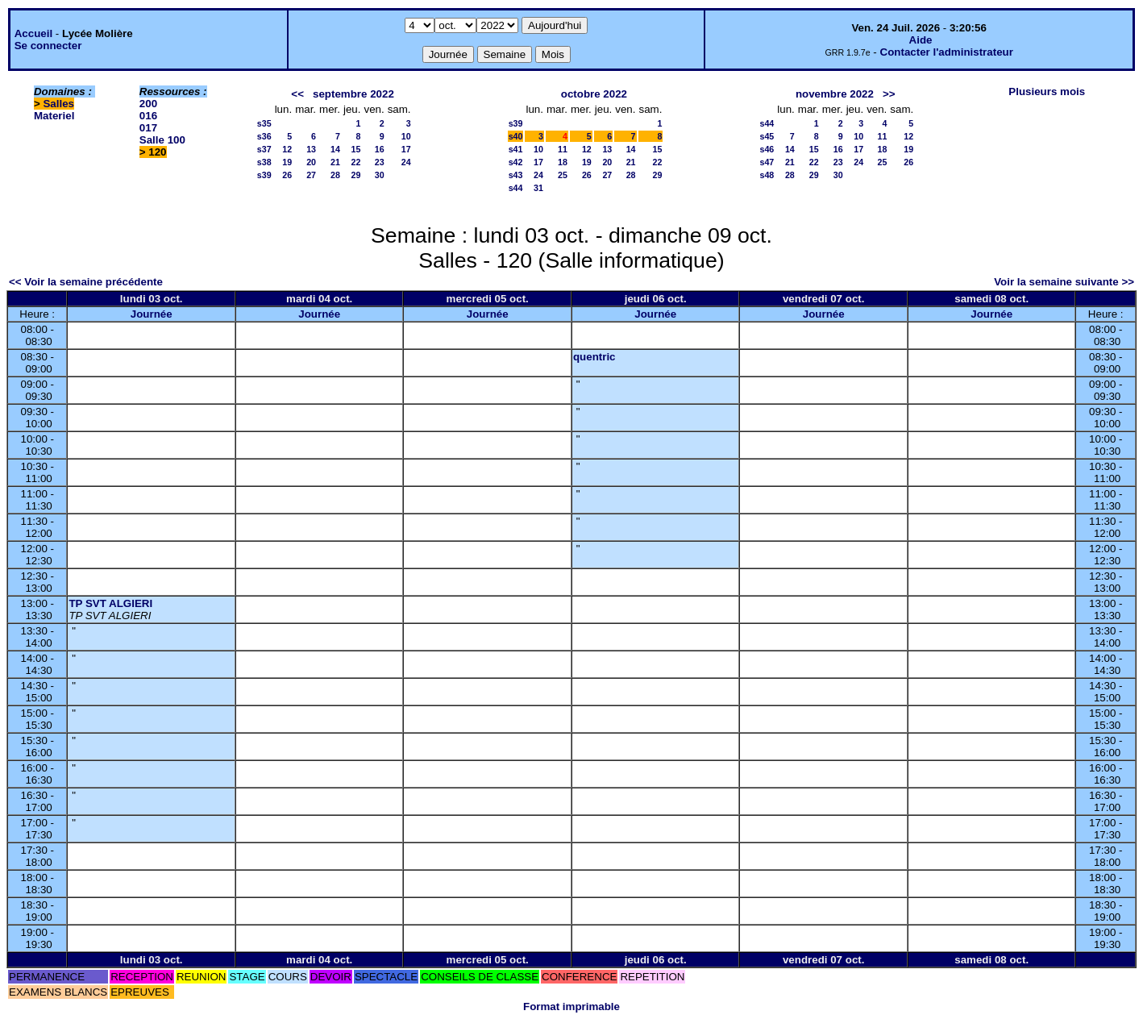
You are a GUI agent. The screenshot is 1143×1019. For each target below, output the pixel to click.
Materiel (54, 116)
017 (148, 128)
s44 (516, 188)
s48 (767, 175)
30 (379, 175)
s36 (264, 136)
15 (356, 149)
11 (562, 149)
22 (356, 162)
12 (287, 149)
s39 (264, 175)
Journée (151, 314)
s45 (767, 136)
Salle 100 (162, 140)
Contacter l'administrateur (946, 52)
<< (297, 94)
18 (562, 162)
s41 (516, 149)
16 (379, 149)
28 (335, 175)
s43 (516, 175)
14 (335, 149)
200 (148, 104)
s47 (767, 162)
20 (311, 162)
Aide (921, 40)
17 (406, 149)
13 (311, 149)
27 (311, 175)
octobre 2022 (594, 94)
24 (406, 162)
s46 (767, 149)
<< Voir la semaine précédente (86, 282)
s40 (516, 136)
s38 (264, 162)
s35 (264, 123)
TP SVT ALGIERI (110, 603)
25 (562, 175)
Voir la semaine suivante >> (1064, 282)
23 (379, 162)
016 (148, 116)
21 (335, 162)
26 (287, 175)
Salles (58, 104)
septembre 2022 (353, 94)
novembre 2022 (835, 94)
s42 (516, 162)
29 (356, 175)
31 (538, 188)
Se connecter (48, 46)
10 (406, 136)
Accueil (33, 33)
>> (889, 94)
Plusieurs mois (1046, 91)
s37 (264, 149)
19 (287, 162)
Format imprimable (571, 1006)
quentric (594, 357)
